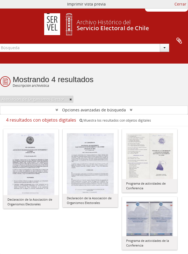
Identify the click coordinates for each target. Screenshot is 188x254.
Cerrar (180, 4)
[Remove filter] (71, 99)
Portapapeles (179, 40)
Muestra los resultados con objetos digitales (115, 120)
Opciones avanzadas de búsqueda (94, 109)
